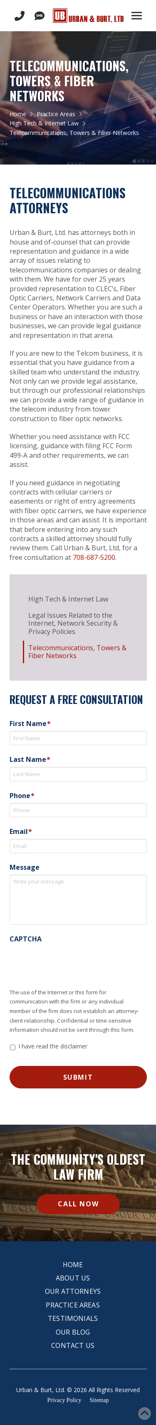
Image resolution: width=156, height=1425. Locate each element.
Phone (22, 795)
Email (21, 831)
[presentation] (73, 962)
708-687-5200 (94, 557)
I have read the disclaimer (52, 1046)
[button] (137, 16)
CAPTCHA (26, 939)
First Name (30, 723)
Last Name (30, 759)
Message (25, 867)
